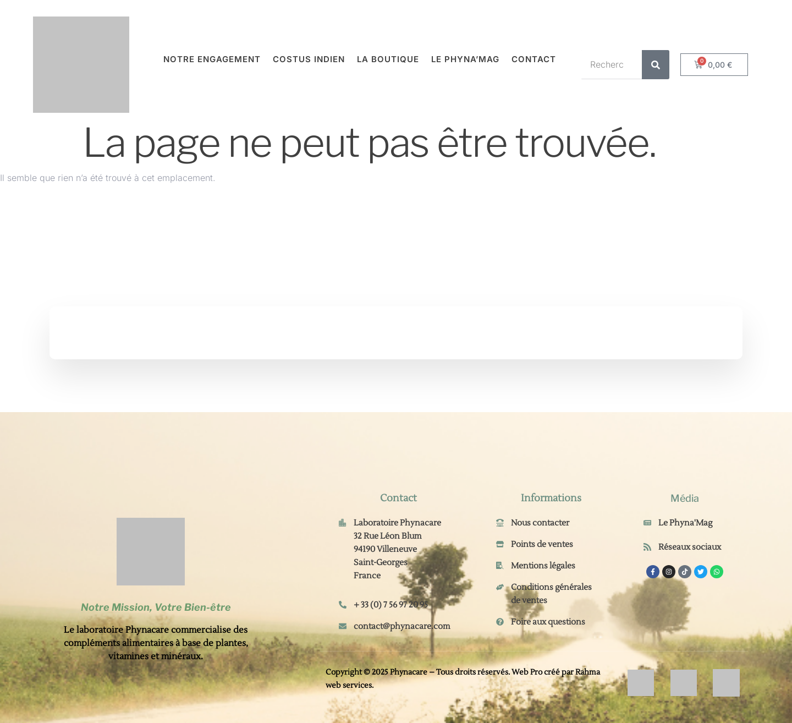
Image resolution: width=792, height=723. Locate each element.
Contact (534, 59)
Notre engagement (212, 59)
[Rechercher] (655, 64)
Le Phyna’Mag (465, 59)
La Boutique (388, 59)
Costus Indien (309, 59)
